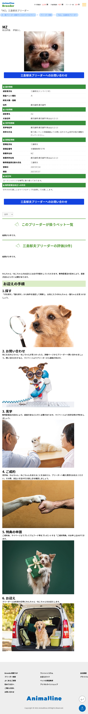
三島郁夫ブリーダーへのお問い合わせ (44, 75)
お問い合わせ (9, 692)
